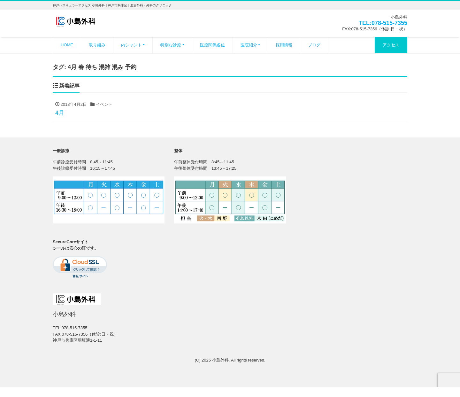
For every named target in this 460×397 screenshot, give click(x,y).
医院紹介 (249, 45)
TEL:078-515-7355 (383, 23)
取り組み (97, 45)
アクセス (391, 45)
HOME (67, 45)
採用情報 (284, 45)
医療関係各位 (212, 45)
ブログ (314, 45)
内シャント (131, 45)
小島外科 (220, 360)
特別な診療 (170, 45)
